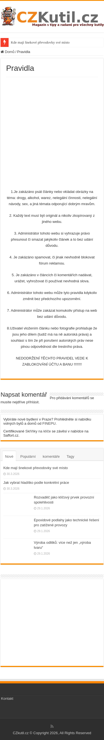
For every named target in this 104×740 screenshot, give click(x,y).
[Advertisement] (52, 132)
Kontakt (7, 698)
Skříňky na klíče (38, 431)
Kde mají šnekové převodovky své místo (40, 42)
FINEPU (49, 423)
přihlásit (32, 402)
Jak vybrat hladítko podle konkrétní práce (36, 482)
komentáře (51, 456)
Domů (7, 52)
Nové (9, 456)
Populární (28, 456)
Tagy (70, 456)
